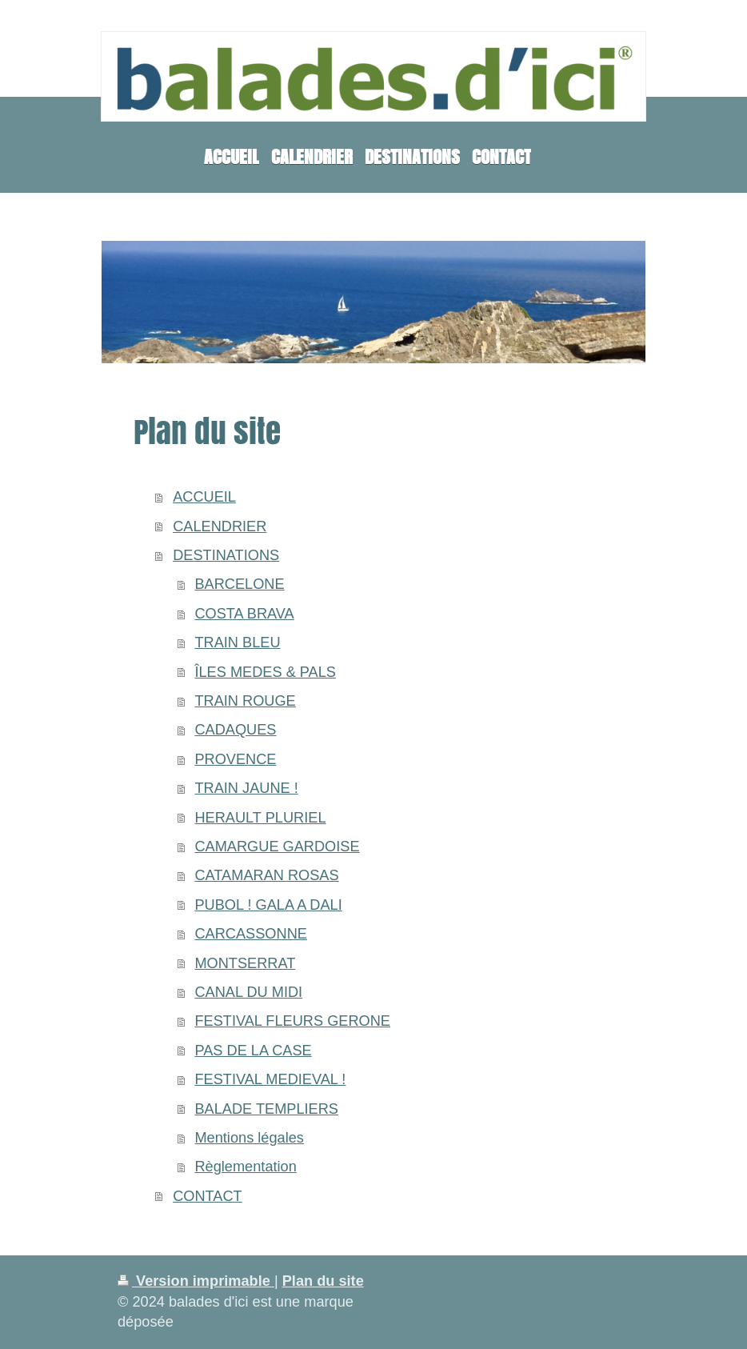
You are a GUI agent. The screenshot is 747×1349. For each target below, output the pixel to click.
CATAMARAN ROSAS (266, 875)
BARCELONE (239, 584)
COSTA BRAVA (244, 614)
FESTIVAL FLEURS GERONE (292, 1021)
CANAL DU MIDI (248, 992)
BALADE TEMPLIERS (266, 1109)
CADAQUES (235, 730)
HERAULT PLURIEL (260, 818)
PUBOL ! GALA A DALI (268, 905)
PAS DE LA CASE (252, 1051)
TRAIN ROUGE (244, 701)
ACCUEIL (204, 497)
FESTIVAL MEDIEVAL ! (270, 1079)
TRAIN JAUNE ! (246, 788)
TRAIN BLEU (237, 642)
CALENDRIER (219, 526)
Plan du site (323, 1281)
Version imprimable (196, 1281)
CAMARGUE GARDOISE (276, 847)
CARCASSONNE (250, 934)
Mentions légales (249, 1138)
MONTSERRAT (244, 963)
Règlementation (245, 1167)
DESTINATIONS (226, 555)
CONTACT (207, 1196)
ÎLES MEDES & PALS (265, 672)
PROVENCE (235, 759)
